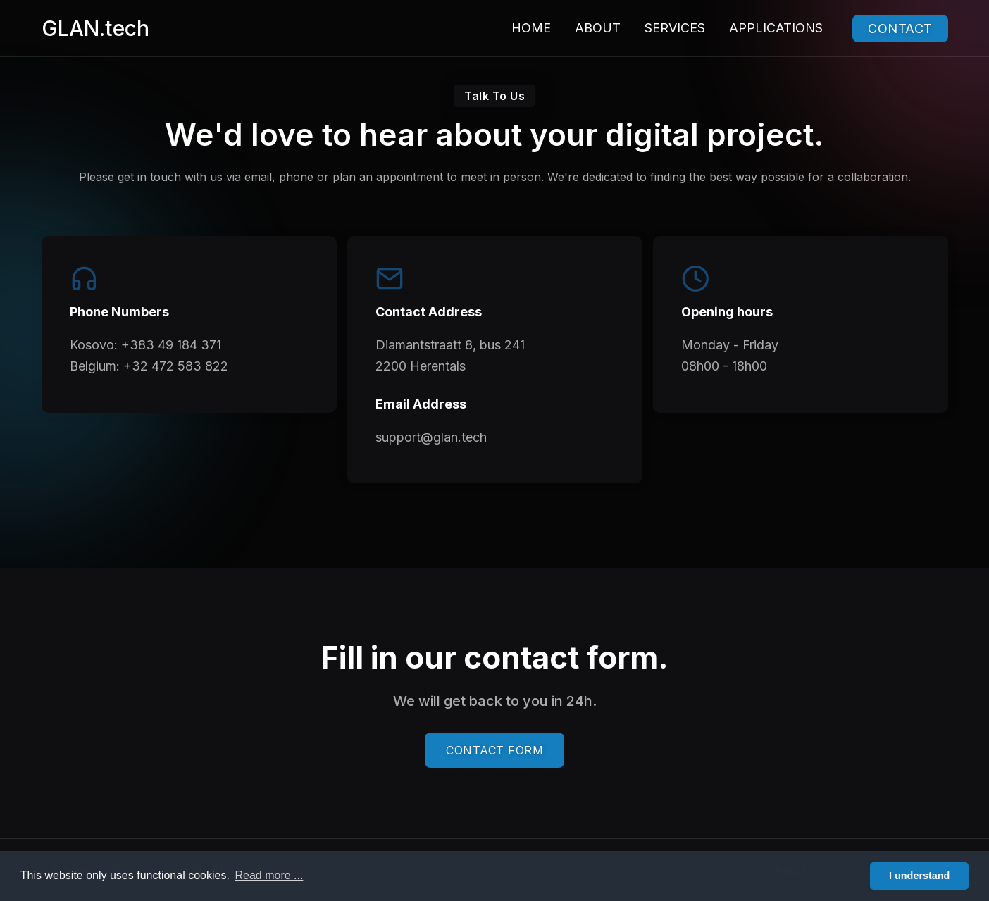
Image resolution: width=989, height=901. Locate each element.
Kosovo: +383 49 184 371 (145, 344)
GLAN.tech (95, 28)
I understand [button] (919, 875)
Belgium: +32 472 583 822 (149, 366)
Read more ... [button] (269, 875)
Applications (776, 27)
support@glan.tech (431, 437)
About (598, 27)
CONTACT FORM (494, 750)
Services (675, 27)
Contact (900, 28)
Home (531, 27)
